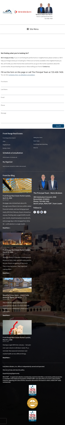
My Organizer (8, 162)
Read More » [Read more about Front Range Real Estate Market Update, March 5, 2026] (6, 358)
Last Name (4, 89)
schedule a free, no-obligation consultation (22, 75)
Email (2, 97)
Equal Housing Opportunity (11, 373)
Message (3, 113)
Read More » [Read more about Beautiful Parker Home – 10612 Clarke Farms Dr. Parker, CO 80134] (6, 315)
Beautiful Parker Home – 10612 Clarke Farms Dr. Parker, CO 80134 (16, 296)
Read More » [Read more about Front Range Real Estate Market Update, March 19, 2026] (6, 273)
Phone (3, 105)
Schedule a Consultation (13, 153)
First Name (4, 82)
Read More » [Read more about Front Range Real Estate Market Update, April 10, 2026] (6, 228)
